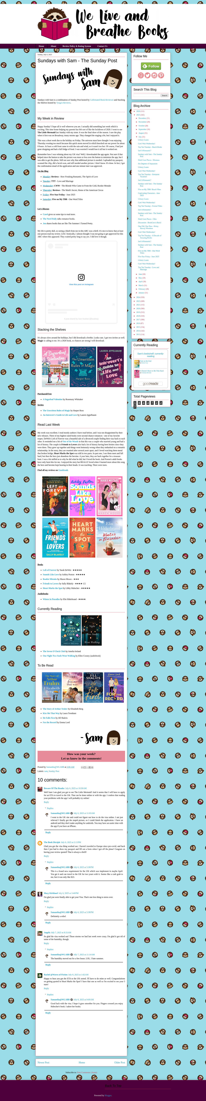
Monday (46, 177)
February (142, 289)
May (140, 278)
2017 (138, 320)
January (141, 293)
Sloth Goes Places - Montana (148, 160)
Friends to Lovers (51, 583)
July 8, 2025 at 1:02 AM (78, 975)
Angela (47, 932)
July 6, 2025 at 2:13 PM (71, 842)
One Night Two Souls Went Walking (59, 656)
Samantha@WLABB (60, 813)
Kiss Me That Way (51, 713)
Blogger (108, 1095)
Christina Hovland (146, 372)
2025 (138, 115)
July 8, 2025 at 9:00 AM (84, 999)
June (140, 274)
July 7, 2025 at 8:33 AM (61, 932)
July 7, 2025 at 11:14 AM (84, 954)
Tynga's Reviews (63, 103)
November (142, 122)
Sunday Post (54, 771)
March (141, 285)
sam (46, 771)
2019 (138, 312)
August (141, 133)
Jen (44, 223)
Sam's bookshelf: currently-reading (150, 355)
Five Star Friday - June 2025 (148, 257)
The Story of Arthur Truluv (55, 709)
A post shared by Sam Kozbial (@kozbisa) (81, 319)
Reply (46, 802)
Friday (46, 195)
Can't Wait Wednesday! (146, 144)
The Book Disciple (52, 842)
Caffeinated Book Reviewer (102, 100)
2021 (138, 305)
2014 (138, 331)
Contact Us (102, 46)
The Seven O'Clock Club (54, 651)
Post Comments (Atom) (87, 1072)
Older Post (119, 1062)
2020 (138, 308)
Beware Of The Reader (54, 788)
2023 (138, 301)
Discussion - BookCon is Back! (149, 223)
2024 (138, 297)
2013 (138, 334)
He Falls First (49, 718)
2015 (138, 327)
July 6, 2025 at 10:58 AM (76, 788)
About (53, 46)
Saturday (47, 199)
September (142, 129)
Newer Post (43, 1062)
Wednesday (48, 186)
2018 (138, 316)
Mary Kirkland (51, 893)
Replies (50, 808)
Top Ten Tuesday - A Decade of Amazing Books (149, 237)
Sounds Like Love (51, 574)
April (140, 282)
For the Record (49, 722)
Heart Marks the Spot (53, 588)
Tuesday (46, 181)
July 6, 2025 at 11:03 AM (84, 813)
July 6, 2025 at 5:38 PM (84, 867)
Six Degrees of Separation (147, 164)
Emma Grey (145, 363)
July (140, 137)
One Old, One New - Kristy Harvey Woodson (148, 227)
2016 (138, 323)
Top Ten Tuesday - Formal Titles (150, 206)
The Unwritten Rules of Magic (56, 410)
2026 (138, 111)
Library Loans (143, 140)
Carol (45, 214)
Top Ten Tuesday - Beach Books (150, 147)
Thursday (47, 190)
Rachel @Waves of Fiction (56, 975)
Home (41, 46)
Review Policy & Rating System (77, 46)
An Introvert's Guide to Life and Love (60, 415)
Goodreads (63, 470)
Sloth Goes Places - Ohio (147, 219)
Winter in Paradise (51, 599)
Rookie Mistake (50, 579)
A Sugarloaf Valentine (52, 399)
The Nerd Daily (50, 219)
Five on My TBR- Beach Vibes (149, 190)
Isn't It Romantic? (144, 151)
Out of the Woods (70, 441)
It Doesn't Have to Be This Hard (152, 371)
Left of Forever (49, 570)
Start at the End (145, 361)
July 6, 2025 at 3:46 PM (68, 893)
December (142, 118)
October (141, 126)
